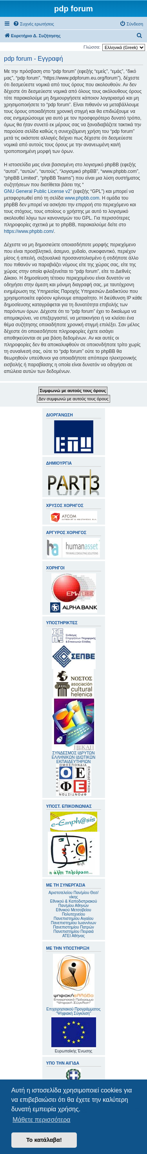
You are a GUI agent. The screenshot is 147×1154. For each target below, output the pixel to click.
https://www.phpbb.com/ (29, 231)
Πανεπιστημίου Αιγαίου (73, 918)
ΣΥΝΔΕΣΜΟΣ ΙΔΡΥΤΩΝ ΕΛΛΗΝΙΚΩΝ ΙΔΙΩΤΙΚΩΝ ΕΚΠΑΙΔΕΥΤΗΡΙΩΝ (73, 757)
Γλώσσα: (91, 47)
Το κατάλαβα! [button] (44, 1140)
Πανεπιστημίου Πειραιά (73, 931)
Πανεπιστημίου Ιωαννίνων (73, 923)
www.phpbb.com (82, 198)
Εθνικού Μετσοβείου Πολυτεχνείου (73, 912)
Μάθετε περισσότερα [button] (42, 1119)
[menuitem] (33, 24)
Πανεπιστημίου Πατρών (73, 927)
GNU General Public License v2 (37, 191)
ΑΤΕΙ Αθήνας (73, 936)
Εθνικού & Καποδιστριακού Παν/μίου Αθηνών (73, 903)
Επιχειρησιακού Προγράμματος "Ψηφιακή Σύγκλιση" (73, 985)
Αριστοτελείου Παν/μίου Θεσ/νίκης (74, 894)
